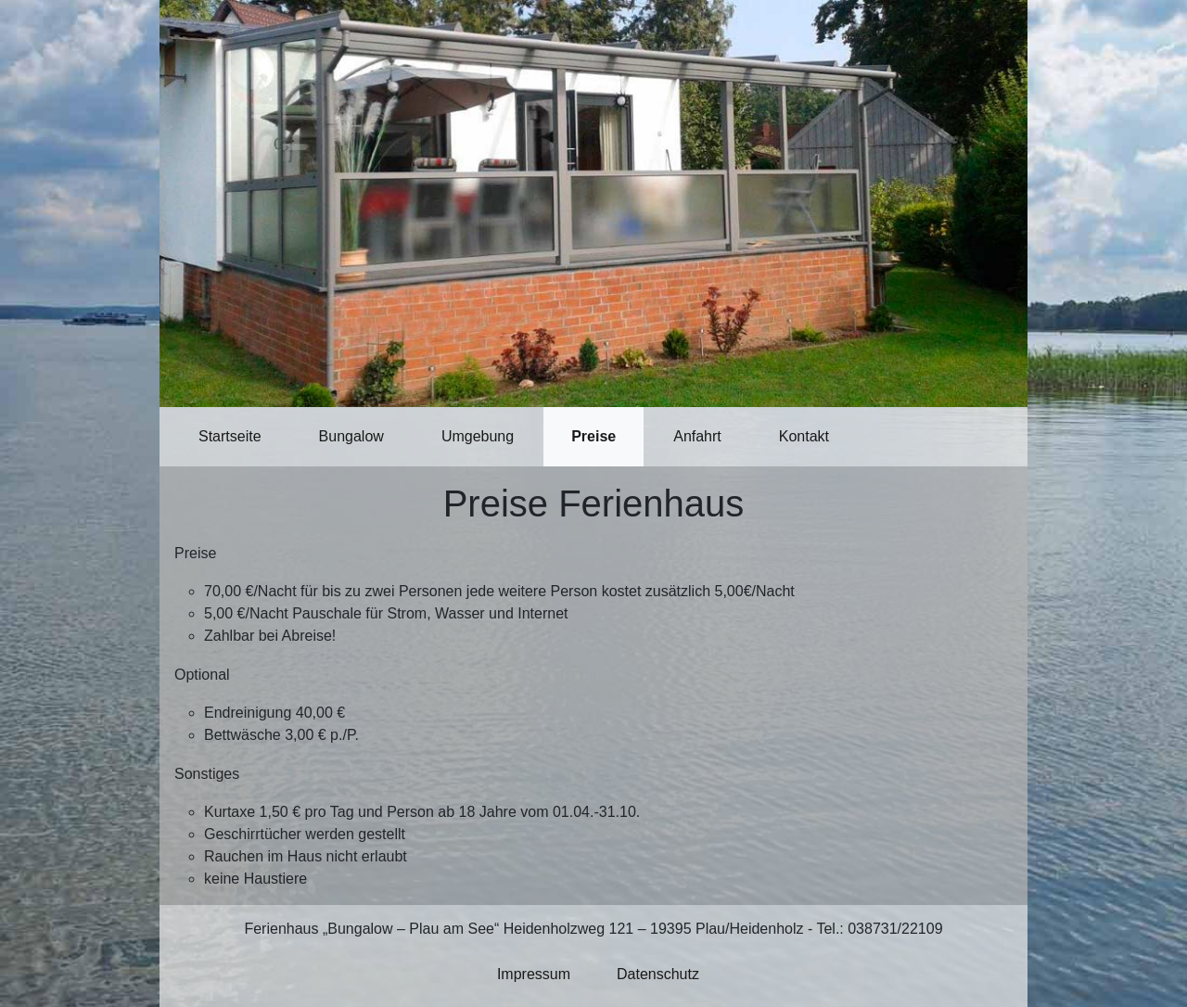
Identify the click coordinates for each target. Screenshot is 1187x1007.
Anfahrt (697, 436)
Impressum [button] (533, 974)
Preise (593, 436)
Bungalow (351, 436)
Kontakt (804, 436)
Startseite (230, 436)
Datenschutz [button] (658, 974)
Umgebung (477, 436)
